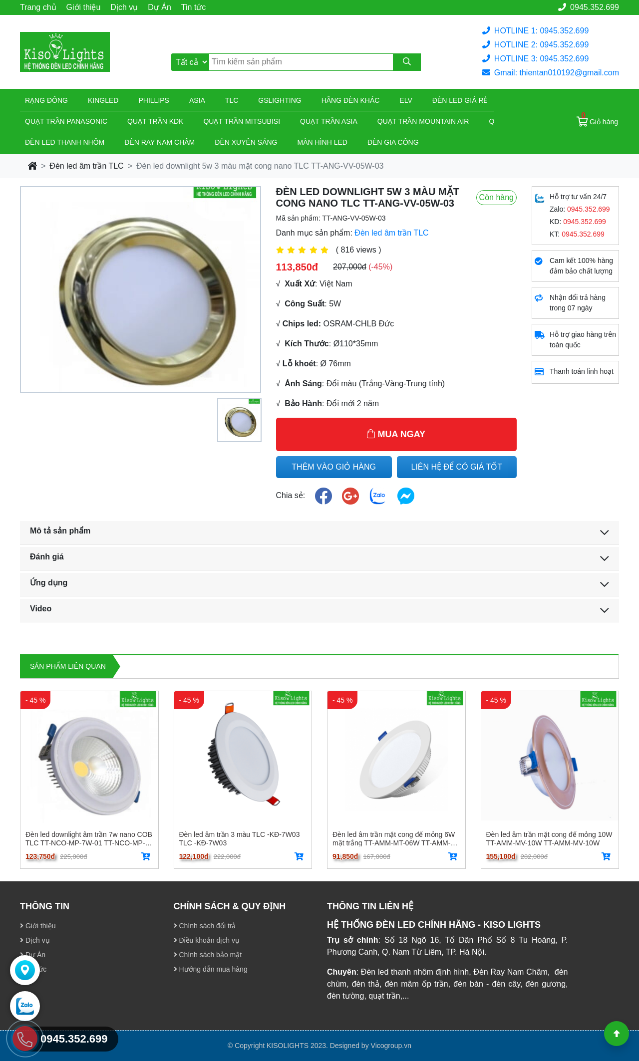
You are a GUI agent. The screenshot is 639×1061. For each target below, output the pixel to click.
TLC (231, 100)
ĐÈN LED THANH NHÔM (64, 142)
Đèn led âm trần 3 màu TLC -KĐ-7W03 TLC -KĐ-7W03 (239, 838)
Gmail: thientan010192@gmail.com (550, 72)
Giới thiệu (83, 7)
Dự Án (159, 7)
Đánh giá (47, 556)
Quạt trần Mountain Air (423, 121)
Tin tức (193, 7)
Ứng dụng (48, 582)
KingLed (103, 100)
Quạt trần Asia (328, 121)
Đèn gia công (393, 142)
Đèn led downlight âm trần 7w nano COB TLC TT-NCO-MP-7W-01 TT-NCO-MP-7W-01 (88, 838)
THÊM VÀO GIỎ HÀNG (334, 467)
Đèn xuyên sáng (246, 142)
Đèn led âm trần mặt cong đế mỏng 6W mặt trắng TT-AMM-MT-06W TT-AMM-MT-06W (393, 838)
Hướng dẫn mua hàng (211, 969)
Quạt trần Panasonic (66, 121)
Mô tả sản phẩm (60, 531)
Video (40, 608)
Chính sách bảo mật (208, 955)
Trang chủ (38, 7)
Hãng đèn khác (350, 100)
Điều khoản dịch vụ (207, 940)
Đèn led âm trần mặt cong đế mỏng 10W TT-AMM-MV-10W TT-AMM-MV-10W (549, 838)
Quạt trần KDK (155, 121)
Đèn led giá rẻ (460, 100)
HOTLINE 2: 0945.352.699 (535, 44)
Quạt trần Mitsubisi (241, 121)
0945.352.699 (588, 7)
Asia (197, 100)
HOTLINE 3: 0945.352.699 (535, 58)
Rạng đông (46, 100)
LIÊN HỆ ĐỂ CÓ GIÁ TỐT (457, 467)
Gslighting (279, 100)
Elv (405, 100)
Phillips (153, 100)
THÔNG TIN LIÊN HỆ (370, 906)
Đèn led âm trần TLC (86, 166)
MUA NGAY (396, 434)
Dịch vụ (124, 7)
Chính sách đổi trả (205, 926)
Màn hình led (322, 142)
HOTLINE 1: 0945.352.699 (535, 30)
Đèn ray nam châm (159, 142)
